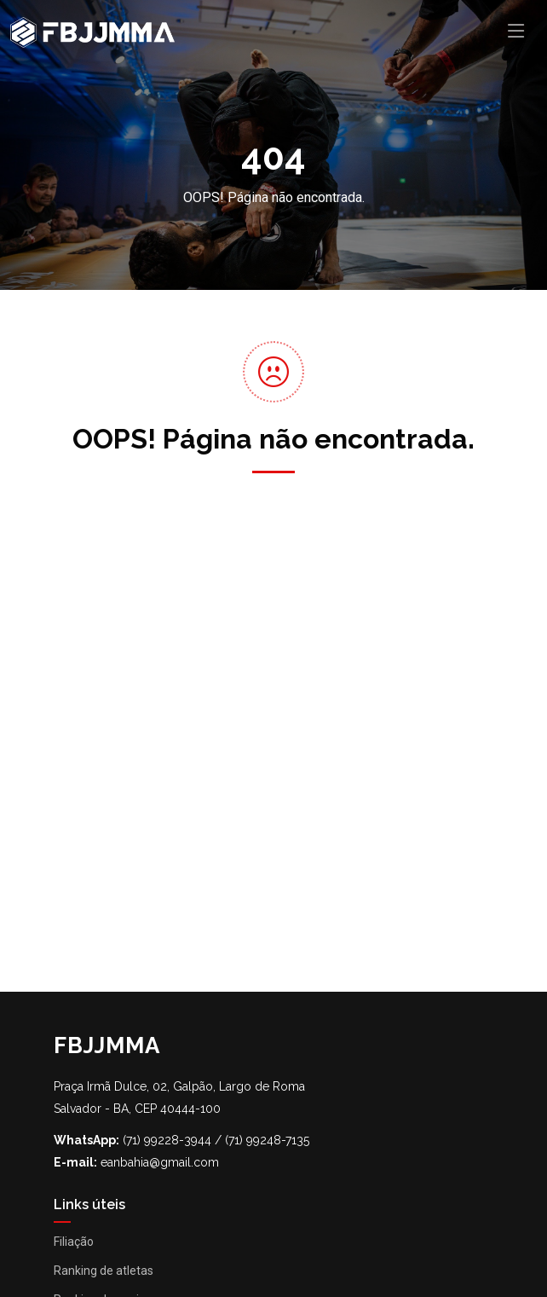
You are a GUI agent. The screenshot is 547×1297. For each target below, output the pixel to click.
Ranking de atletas (103, 1271)
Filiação (74, 1242)
